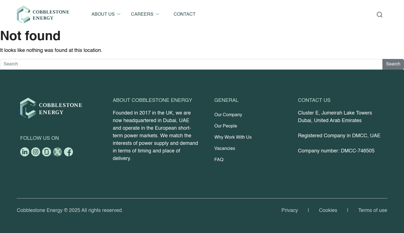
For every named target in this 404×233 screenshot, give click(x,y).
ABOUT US (103, 14)
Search (393, 64)
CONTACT (185, 14)
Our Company (228, 115)
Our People (225, 126)
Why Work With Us (233, 137)
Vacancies (224, 149)
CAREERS (142, 14)
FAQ (218, 160)
